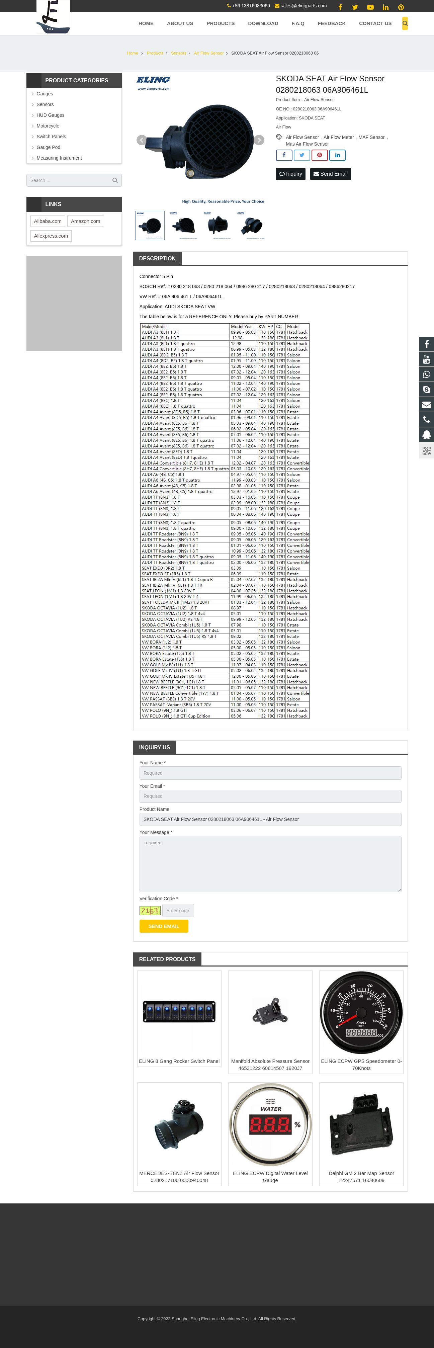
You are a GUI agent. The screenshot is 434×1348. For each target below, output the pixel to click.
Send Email (331, 174)
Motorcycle (48, 126)
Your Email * (152, 786)
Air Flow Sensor (302, 137)
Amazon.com (85, 221)
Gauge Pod (49, 147)
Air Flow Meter (339, 137)
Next (259, 140)
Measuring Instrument (59, 158)
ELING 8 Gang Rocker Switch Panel (179, 1061)
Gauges (45, 93)
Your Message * (156, 832)
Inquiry (290, 174)
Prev (142, 140)
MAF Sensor (372, 137)
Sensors (45, 104)
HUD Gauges (51, 115)
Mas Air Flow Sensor (307, 144)
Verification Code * (159, 898)
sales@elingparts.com (304, 5)
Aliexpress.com (51, 236)
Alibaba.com (48, 221)
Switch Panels (51, 136)
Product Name (154, 809)
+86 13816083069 (251, 5)
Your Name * (153, 762)
